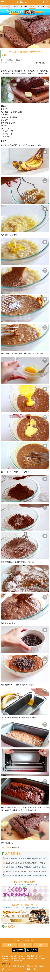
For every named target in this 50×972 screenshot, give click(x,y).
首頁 (2, 60)
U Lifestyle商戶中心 (17, 960)
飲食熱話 (13, 956)
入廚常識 (15, 6)
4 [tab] (30, 14)
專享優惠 (5, 960)
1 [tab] (20, 14)
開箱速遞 (30, 956)
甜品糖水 (32, 6)
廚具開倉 (24, 6)
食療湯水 (41, 6)
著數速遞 (5, 956)
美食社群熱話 (39, 966)
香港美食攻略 (32, 958)
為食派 (15, 63)
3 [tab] (27, 14)
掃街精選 (39, 956)
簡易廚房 (5, 7)
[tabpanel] (25, 12)
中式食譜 (13, 958)
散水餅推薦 (15, 966)
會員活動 (42, 958)
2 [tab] (24, 14)
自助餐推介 (6, 966)
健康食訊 (22, 956)
